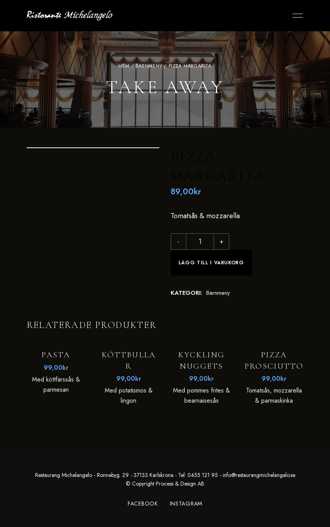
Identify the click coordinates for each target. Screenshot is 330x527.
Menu (295, 15)
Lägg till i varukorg (211, 262)
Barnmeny (149, 66)
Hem (123, 66)
